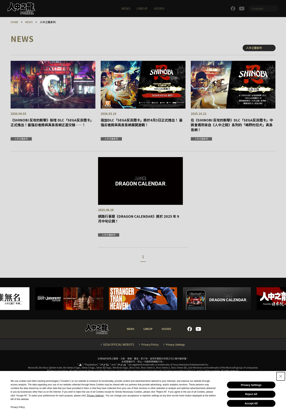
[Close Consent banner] (281, 376)
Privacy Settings (251, 385)
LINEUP (142, 8)
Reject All (251, 394)
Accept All (251, 403)
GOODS (159, 8)
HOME (14, 22)
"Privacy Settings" (95, 395)
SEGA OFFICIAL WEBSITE (118, 344)
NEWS (126, 8)
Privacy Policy (150, 344)
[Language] (263, 8)
